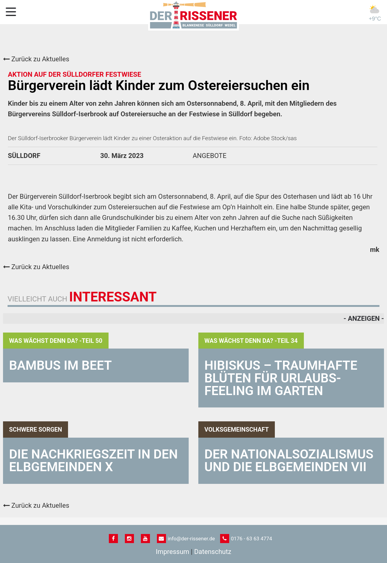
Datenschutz (212, 551)
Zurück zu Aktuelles (36, 59)
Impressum (172, 551)
